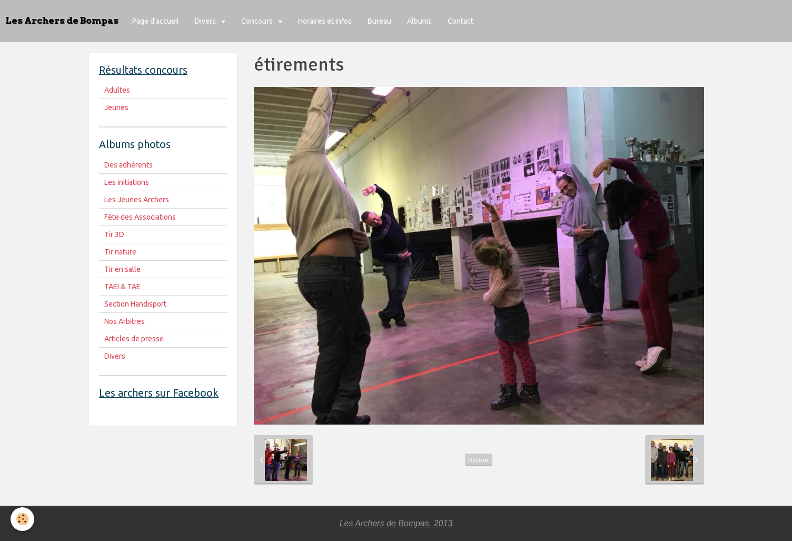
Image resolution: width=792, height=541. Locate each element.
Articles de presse (134, 339)
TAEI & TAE (122, 286)
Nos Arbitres (124, 321)
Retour (478, 459)
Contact (460, 21)
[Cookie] (22, 519)
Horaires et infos (325, 21)
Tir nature (120, 252)
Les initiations (126, 182)
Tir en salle (122, 269)
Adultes (117, 90)
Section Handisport (135, 304)
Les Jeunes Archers (136, 199)
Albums (419, 21)
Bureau (379, 21)
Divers (206, 21)
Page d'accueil (155, 21)
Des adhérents (128, 165)
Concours (257, 21)
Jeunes (116, 107)
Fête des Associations (140, 217)
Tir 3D (114, 234)
